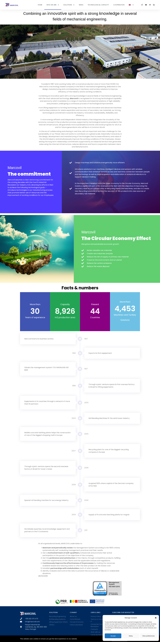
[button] (156, 618)
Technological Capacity (98, 5)
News (81, 5)
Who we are (52, 5)
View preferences (148, 636)
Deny (131, 636)
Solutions (69, 5)
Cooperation (118, 5)
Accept (113, 636)
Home (40, 5)
